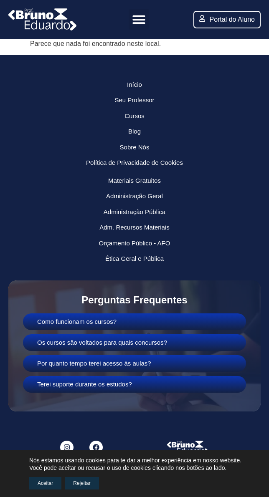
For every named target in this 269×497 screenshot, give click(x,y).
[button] (139, 19)
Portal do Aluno (227, 19)
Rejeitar (81, 483)
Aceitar (45, 483)
